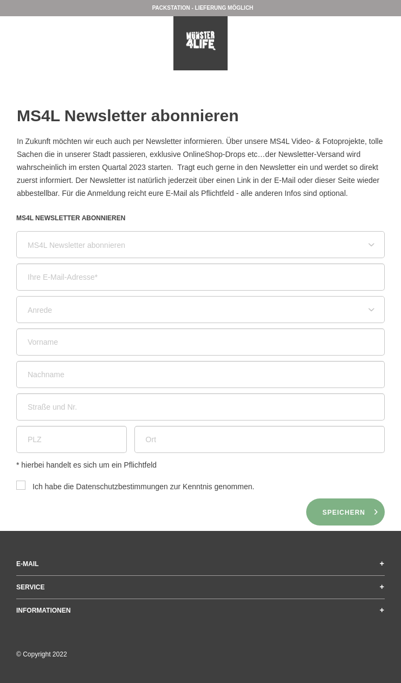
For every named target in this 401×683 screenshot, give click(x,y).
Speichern (350, 509)
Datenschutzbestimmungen (122, 486)
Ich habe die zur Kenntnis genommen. (143, 486)
